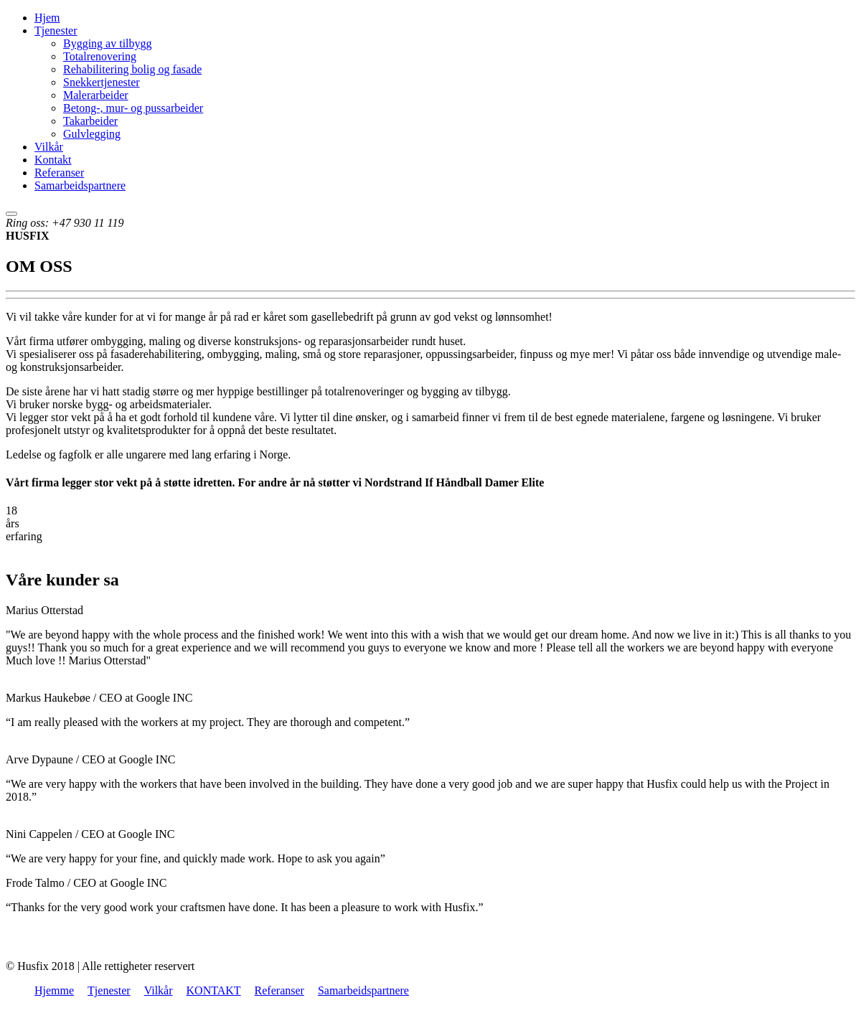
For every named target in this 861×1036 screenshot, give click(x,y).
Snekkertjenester (101, 82)
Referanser (59, 172)
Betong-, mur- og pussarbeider (133, 108)
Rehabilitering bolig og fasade (132, 69)
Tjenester (55, 30)
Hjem (47, 17)
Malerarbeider (95, 95)
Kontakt (53, 160)
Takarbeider (90, 121)
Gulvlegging (92, 134)
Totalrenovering (99, 56)
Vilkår (48, 147)
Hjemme (54, 990)
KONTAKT (214, 990)
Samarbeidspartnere (80, 185)
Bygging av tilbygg (107, 43)
